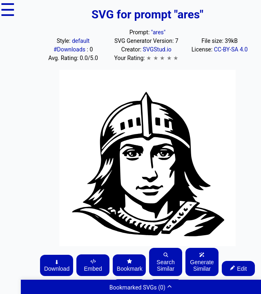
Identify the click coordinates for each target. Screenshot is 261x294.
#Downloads (70, 49)
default (81, 41)
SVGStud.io (157, 49)
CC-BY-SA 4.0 (231, 49)
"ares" (158, 32)
